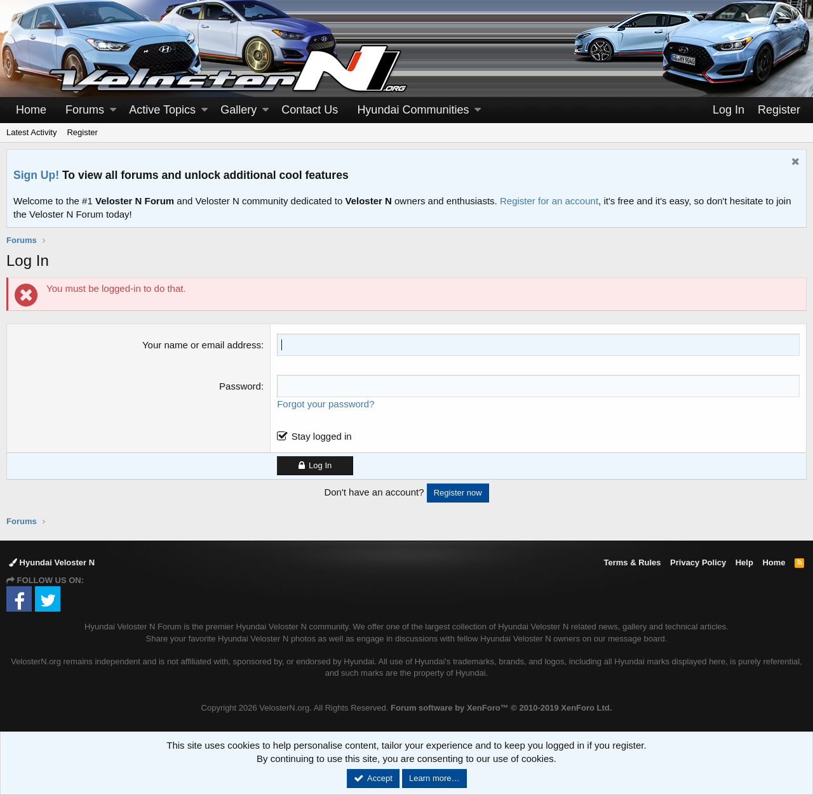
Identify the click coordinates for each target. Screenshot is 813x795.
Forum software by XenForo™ (501, 708)
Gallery (238, 109)
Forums (84, 109)
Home (31, 109)
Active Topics (162, 109)
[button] (113, 110)
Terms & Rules (632, 562)
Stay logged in (322, 436)
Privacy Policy (698, 562)
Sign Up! (36, 175)
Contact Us (309, 109)
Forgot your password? (325, 403)
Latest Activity (31, 132)
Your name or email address (201, 344)
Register (82, 132)
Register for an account (549, 200)
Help (744, 562)
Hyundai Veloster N (52, 562)
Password (240, 386)
